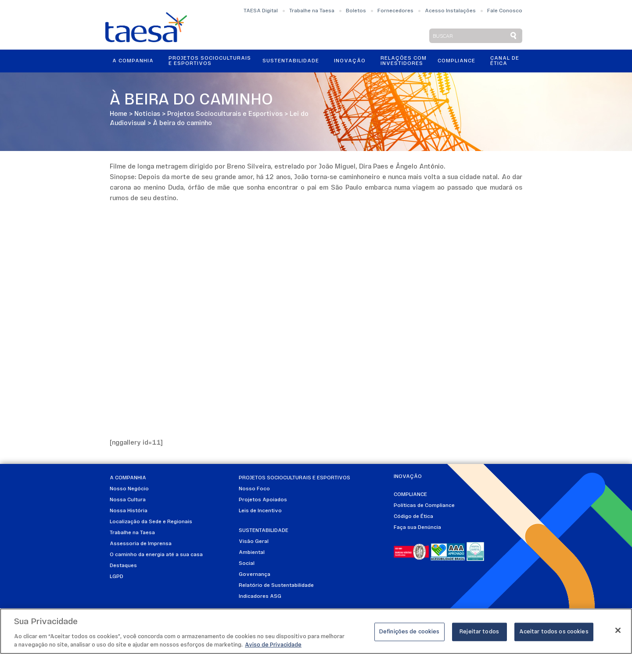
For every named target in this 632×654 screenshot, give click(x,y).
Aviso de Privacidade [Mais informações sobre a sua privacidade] (273, 645)
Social (247, 563)
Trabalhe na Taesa (311, 11)
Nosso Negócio (129, 489)
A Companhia (133, 61)
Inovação (350, 61)
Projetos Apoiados (263, 500)
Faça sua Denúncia (417, 527)
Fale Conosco (504, 11)
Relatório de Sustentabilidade (276, 585)
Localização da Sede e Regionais (151, 522)
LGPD (116, 576)
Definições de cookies (409, 632)
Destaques (123, 565)
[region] (316, 631)
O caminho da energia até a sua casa (156, 554)
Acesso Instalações (450, 11)
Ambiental (252, 552)
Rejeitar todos (479, 632)
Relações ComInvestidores (404, 61)
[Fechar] (618, 630)
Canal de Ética (504, 61)
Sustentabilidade (290, 61)
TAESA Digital (261, 11)
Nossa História (128, 511)
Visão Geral (254, 541)
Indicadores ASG (260, 596)
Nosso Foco (254, 489)
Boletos (356, 11)
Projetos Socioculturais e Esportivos (210, 61)
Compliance (456, 61)
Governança (254, 574)
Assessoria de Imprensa (141, 543)
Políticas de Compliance (424, 505)
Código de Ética (413, 516)
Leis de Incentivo (260, 511)
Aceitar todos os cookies (554, 632)
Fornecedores (395, 11)
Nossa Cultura (128, 500)
